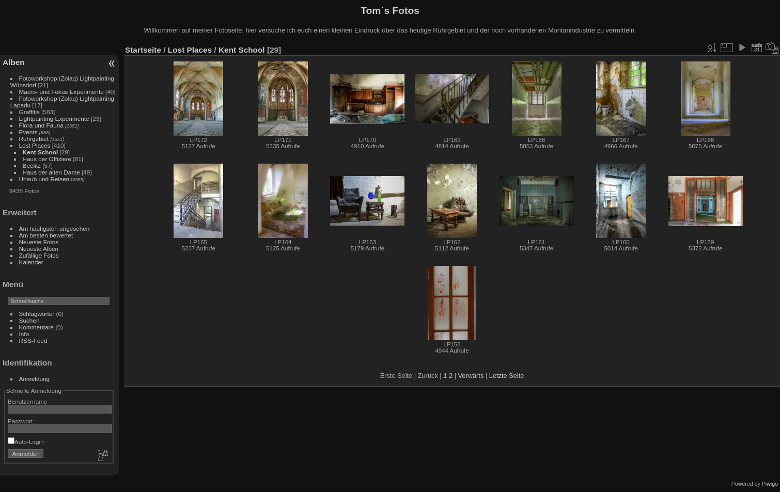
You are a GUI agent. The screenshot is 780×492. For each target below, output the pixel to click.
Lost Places (35, 145)
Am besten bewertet (46, 235)
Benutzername (28, 401)
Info (24, 333)
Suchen (29, 320)
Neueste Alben (39, 248)
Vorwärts (471, 375)
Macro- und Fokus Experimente (61, 91)
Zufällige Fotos (39, 255)
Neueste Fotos (39, 242)
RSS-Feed (33, 340)
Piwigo (770, 484)
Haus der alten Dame (51, 172)
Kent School (40, 152)
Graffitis (29, 111)
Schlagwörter (37, 313)
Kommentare (36, 327)
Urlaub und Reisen (44, 179)
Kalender (31, 262)
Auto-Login (26, 441)
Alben (14, 62)
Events (28, 132)
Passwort (20, 421)
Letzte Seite (506, 375)
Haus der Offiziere (48, 158)
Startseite (143, 49)
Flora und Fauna (41, 125)
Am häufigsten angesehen (54, 228)
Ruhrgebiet (34, 138)
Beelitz (32, 165)
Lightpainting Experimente (54, 118)
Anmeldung (34, 378)
